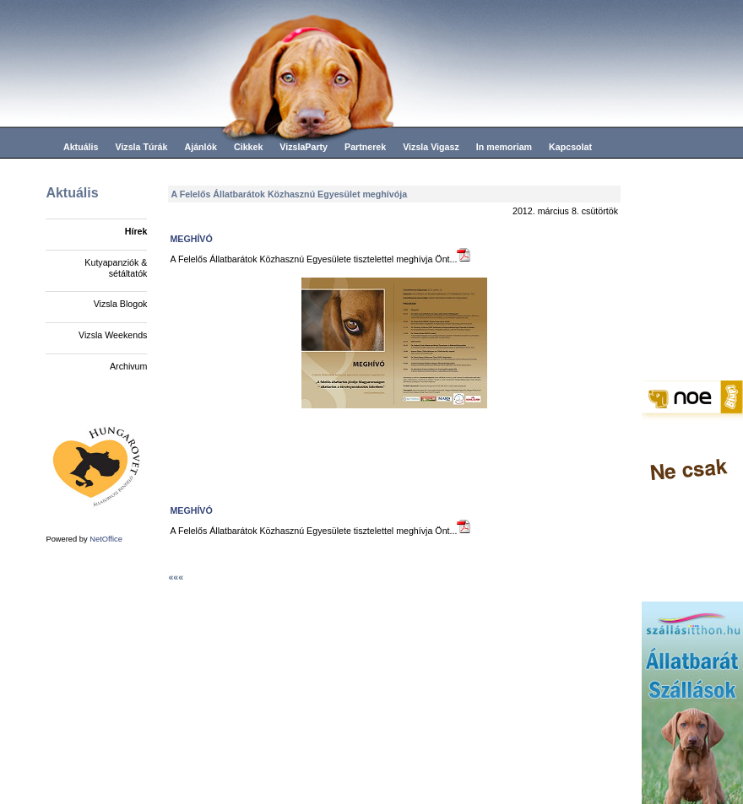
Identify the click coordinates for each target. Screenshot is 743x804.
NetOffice (105, 539)
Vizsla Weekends (113, 335)
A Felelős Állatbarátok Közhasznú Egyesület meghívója (289, 194)
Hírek (136, 231)
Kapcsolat (570, 147)
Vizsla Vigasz (431, 147)
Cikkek (248, 147)
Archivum (128, 366)
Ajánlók (200, 147)
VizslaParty (303, 147)
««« (175, 577)
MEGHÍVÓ (191, 239)
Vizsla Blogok (121, 304)
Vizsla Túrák (141, 147)
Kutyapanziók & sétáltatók (115, 267)
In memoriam (504, 147)
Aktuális (80, 147)
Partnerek (365, 147)
